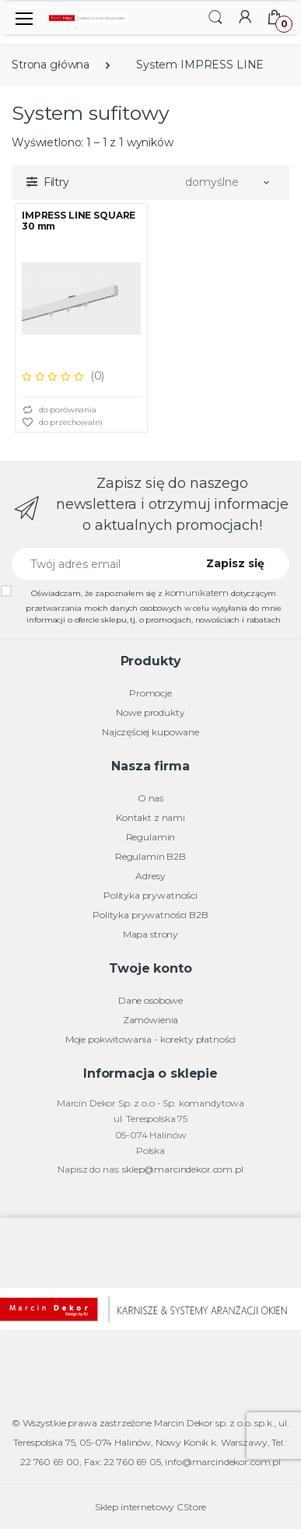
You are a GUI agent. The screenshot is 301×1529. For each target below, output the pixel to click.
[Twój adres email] (98, 564)
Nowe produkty (150, 712)
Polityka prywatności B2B (150, 915)
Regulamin (151, 837)
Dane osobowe (150, 1000)
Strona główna (50, 65)
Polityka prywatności (150, 895)
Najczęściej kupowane (150, 732)
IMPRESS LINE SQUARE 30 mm (78, 220)
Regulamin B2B (150, 856)
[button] (215, 16)
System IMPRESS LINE (200, 65)
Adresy (150, 876)
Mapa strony (150, 934)
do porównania (59, 410)
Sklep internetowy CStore (151, 1507)
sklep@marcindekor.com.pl (182, 1169)
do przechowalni (62, 423)
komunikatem (197, 592)
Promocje (150, 693)
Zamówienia (151, 1020)
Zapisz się (235, 563)
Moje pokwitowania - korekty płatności (150, 1039)
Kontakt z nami (150, 817)
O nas (150, 798)
